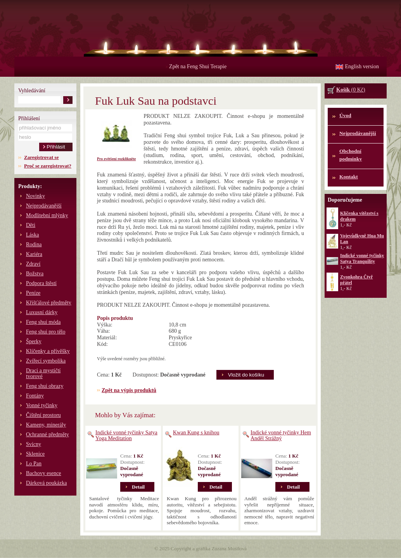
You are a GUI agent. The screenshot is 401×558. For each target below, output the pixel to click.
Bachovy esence (43, 473)
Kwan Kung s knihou (196, 432)
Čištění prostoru (43, 415)
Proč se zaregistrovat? (47, 166)
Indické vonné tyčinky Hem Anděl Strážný (281, 435)
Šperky (33, 341)
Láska (32, 235)
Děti (30, 225)
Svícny (33, 444)
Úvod (345, 115)
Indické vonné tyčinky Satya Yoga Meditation (126, 435)
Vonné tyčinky (41, 405)
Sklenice (35, 454)
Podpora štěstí (41, 283)
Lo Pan (33, 463)
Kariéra (34, 254)
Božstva (34, 273)
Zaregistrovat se (41, 157)
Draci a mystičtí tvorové (43, 373)
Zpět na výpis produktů (129, 390)
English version (362, 66)
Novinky (35, 196)
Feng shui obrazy (44, 386)
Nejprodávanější (44, 206)
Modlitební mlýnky (47, 215)
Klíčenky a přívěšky (48, 351)
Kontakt (348, 177)
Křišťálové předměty (48, 303)
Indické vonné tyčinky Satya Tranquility (362, 258)
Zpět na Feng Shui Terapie (196, 66)
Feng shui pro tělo (46, 332)
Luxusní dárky (41, 312)
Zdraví (33, 264)
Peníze (33, 293)
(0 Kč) (350, 90)
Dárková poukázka (46, 483)
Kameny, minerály (46, 425)
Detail (138, 487)
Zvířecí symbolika (46, 361)
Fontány (35, 396)
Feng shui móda (43, 322)
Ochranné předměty (47, 434)
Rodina (33, 244)
